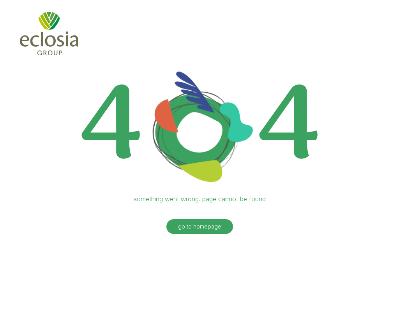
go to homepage (199, 223)
